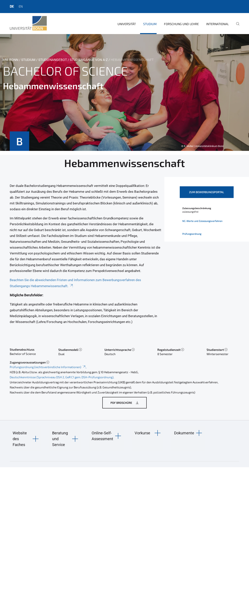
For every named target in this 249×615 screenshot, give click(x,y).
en (21, 6)
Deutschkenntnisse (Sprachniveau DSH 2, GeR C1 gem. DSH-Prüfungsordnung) (61, 377)
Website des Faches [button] (20, 439)
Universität (126, 24)
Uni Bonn (10, 60)
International (217, 24)
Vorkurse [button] (142, 433)
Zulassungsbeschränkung (196, 208)
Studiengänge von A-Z (89, 60)
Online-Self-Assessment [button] (102, 436)
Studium (150, 24)
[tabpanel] (124, 92)
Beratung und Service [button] (60, 439)
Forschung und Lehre (181, 24)
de (12, 6)
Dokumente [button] (184, 433)
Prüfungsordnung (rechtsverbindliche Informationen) (48, 367)
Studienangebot (52, 60)
